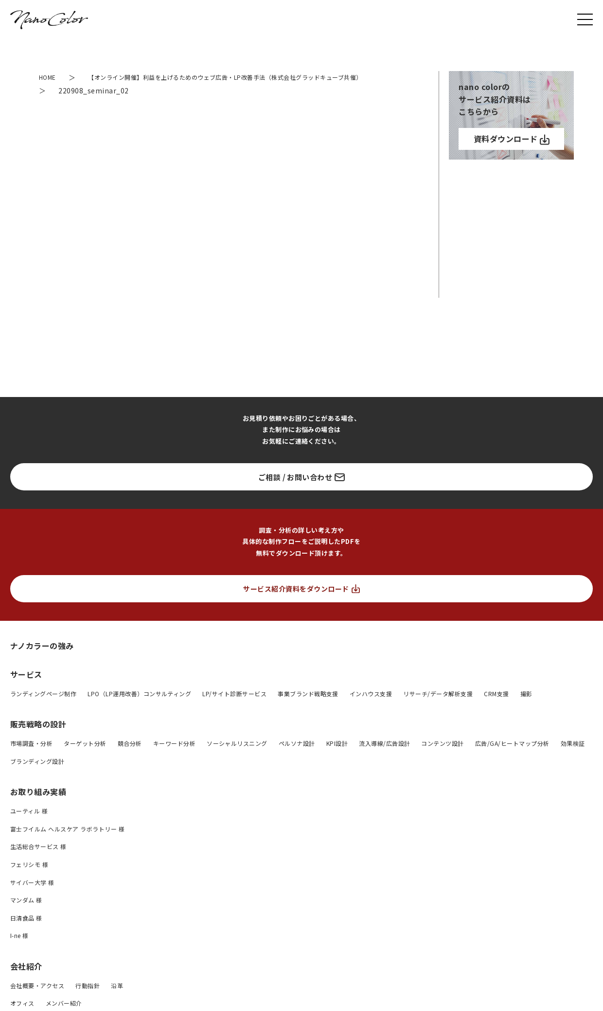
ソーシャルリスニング (237, 757)
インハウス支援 (371, 707)
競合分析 (130, 757)
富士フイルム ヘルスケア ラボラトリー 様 (67, 842)
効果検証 (573, 757)
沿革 (117, 998)
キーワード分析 (174, 757)
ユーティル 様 (29, 824)
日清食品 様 (26, 931)
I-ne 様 (19, 949)
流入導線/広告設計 (384, 757)
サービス (26, 688)
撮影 (526, 707)
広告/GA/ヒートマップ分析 (512, 757)
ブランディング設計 (37, 774)
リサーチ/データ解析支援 (438, 707)
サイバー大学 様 (32, 895)
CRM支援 (496, 707)
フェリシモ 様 (29, 877)
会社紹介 (26, 979)
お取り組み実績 (38, 805)
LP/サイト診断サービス (234, 707)
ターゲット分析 (85, 757)
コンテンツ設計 (442, 757)
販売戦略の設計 (38, 737)
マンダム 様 (26, 913)
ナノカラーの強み (42, 659)
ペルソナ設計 (297, 757)
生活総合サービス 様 (38, 860)
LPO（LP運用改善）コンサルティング (139, 707)
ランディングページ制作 (43, 707)
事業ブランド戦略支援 (308, 707)
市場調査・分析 (31, 757)
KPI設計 (337, 757)
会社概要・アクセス (37, 998)
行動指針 (87, 998)
